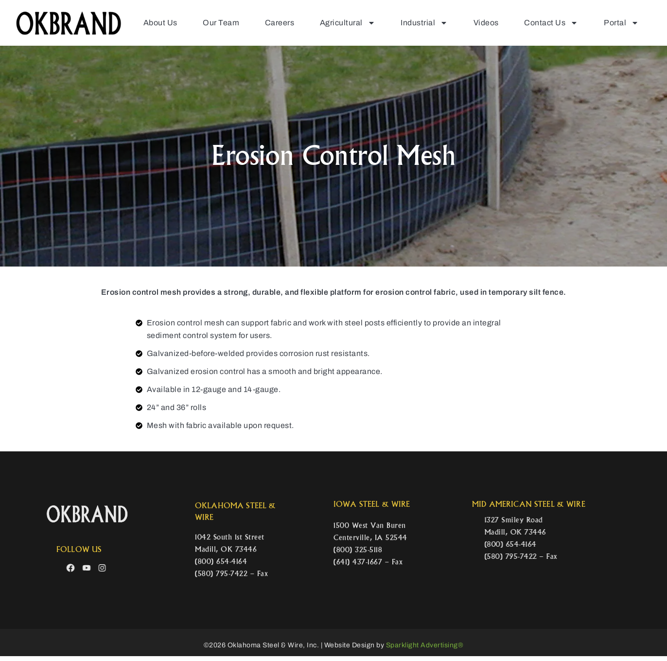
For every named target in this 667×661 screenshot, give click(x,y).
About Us (145, 22)
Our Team (208, 22)
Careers (269, 22)
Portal (621, 22)
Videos (482, 22)
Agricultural (339, 22)
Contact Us (550, 22)
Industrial (418, 22)
